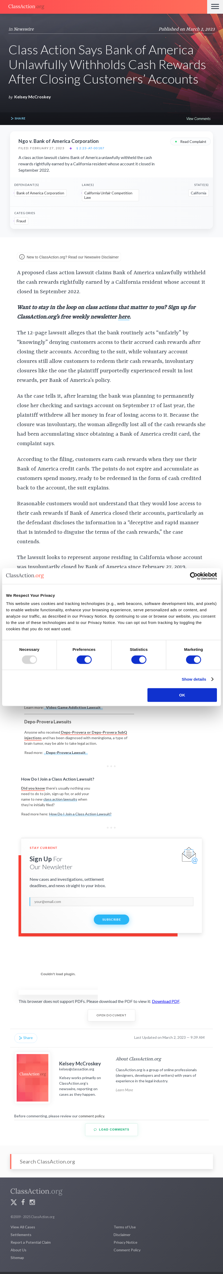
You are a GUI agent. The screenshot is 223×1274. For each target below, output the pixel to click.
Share (18, 118)
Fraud (21, 221)
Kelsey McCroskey (32, 96)
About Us (18, 1250)
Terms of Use (125, 1227)
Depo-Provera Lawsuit (66, 752)
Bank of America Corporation (40, 193)
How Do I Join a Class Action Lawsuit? (80, 814)
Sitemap (17, 1257)
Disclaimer (122, 1234)
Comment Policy (127, 1250)
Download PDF (165, 1001)
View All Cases (23, 1227)
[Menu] (215, 7)
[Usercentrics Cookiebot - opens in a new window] (194, 576)
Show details (194, 679)
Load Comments (111, 1129)
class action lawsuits (60, 799)
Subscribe (111, 919)
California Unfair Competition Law (108, 195)
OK (182, 695)
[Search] (111, 1161)
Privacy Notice (125, 1242)
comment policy (91, 1116)
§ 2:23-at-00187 (90, 148)
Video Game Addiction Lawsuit (73, 707)
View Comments (198, 118)
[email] (111, 901)
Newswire (23, 29)
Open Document (111, 1015)
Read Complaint (190, 141)
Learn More (124, 1090)
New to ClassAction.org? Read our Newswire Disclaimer (69, 257)
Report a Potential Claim (31, 1242)
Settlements (21, 1234)
